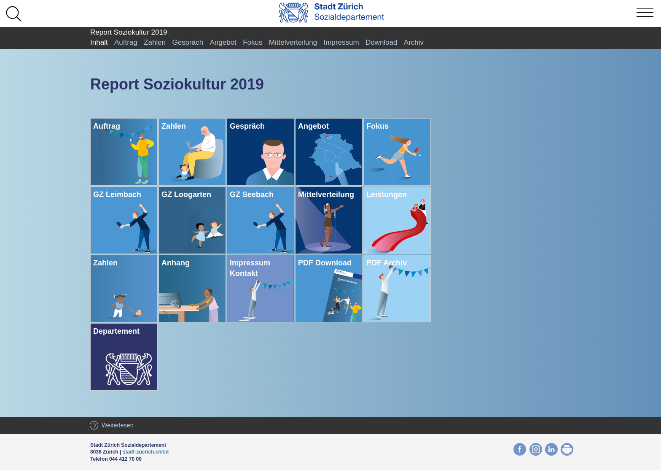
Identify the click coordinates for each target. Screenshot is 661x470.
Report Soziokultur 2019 (128, 32)
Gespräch (187, 42)
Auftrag (125, 42)
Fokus (252, 42)
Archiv (414, 42)
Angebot (223, 42)
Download (381, 42)
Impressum (341, 42)
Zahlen (155, 42)
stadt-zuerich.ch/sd (146, 452)
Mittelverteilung (293, 42)
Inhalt (99, 42)
